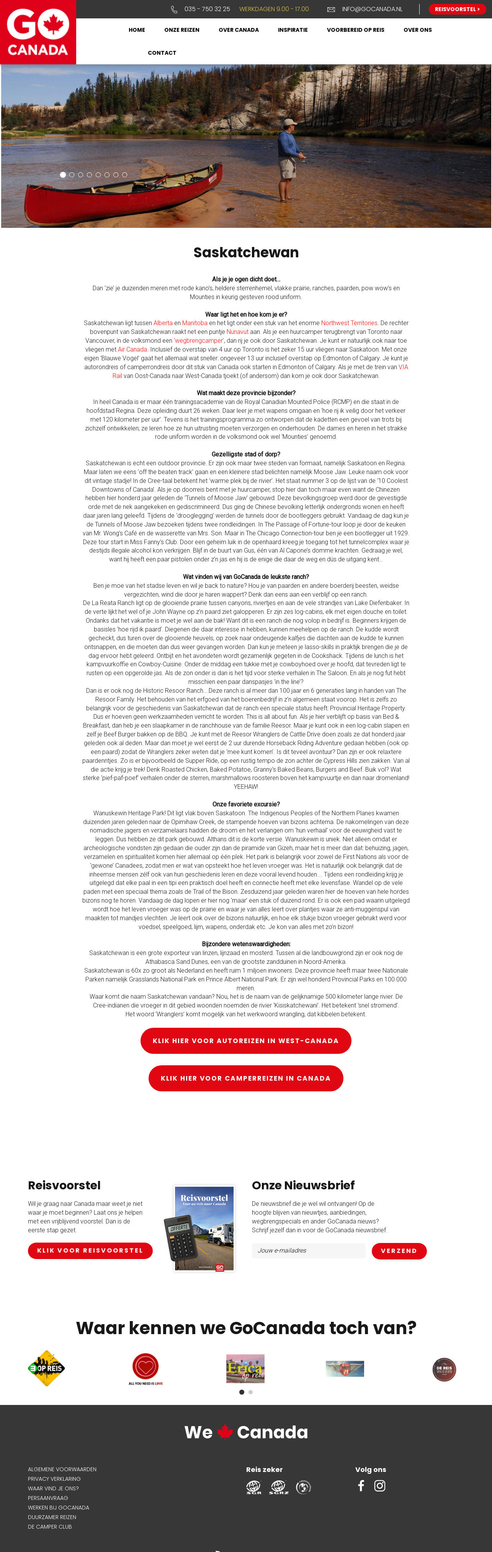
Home (137, 30)
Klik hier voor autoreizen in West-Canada (246, 1040)
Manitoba (195, 323)
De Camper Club (50, 1527)
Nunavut (237, 331)
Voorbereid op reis (355, 30)
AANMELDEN (399, 1251)
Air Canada (132, 349)
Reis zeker (264, 1469)
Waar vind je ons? (53, 1488)
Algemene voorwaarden (62, 1469)
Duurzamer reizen (52, 1517)
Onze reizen (181, 30)
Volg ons (370, 1469)
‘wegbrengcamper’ (199, 340)
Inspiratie (293, 30)
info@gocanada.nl (372, 9)
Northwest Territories (349, 323)
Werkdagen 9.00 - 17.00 (274, 9)
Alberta (163, 323)
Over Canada (239, 30)
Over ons (418, 30)
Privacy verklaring (54, 1479)
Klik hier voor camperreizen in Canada (246, 1078)
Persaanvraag (48, 1498)
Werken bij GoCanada (58, 1507)
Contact (162, 53)
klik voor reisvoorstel (90, 1250)
